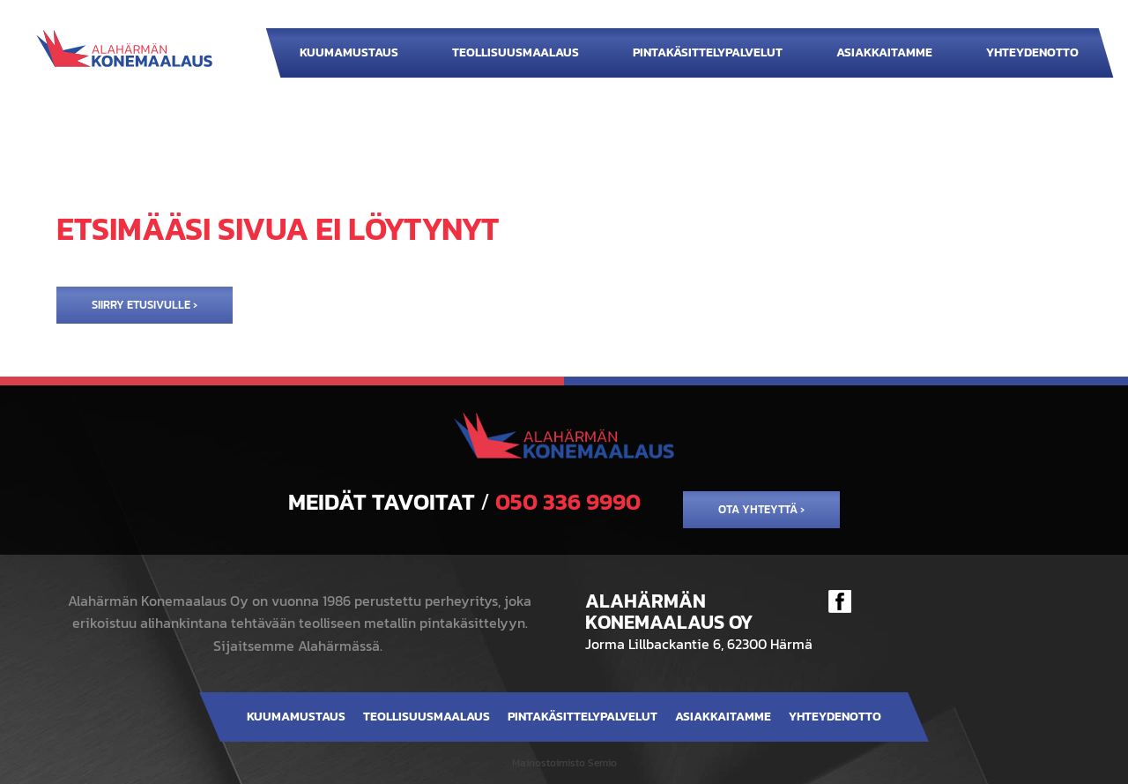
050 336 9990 (568, 502)
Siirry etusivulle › (144, 304)
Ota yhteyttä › (761, 509)
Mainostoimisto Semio (564, 763)
